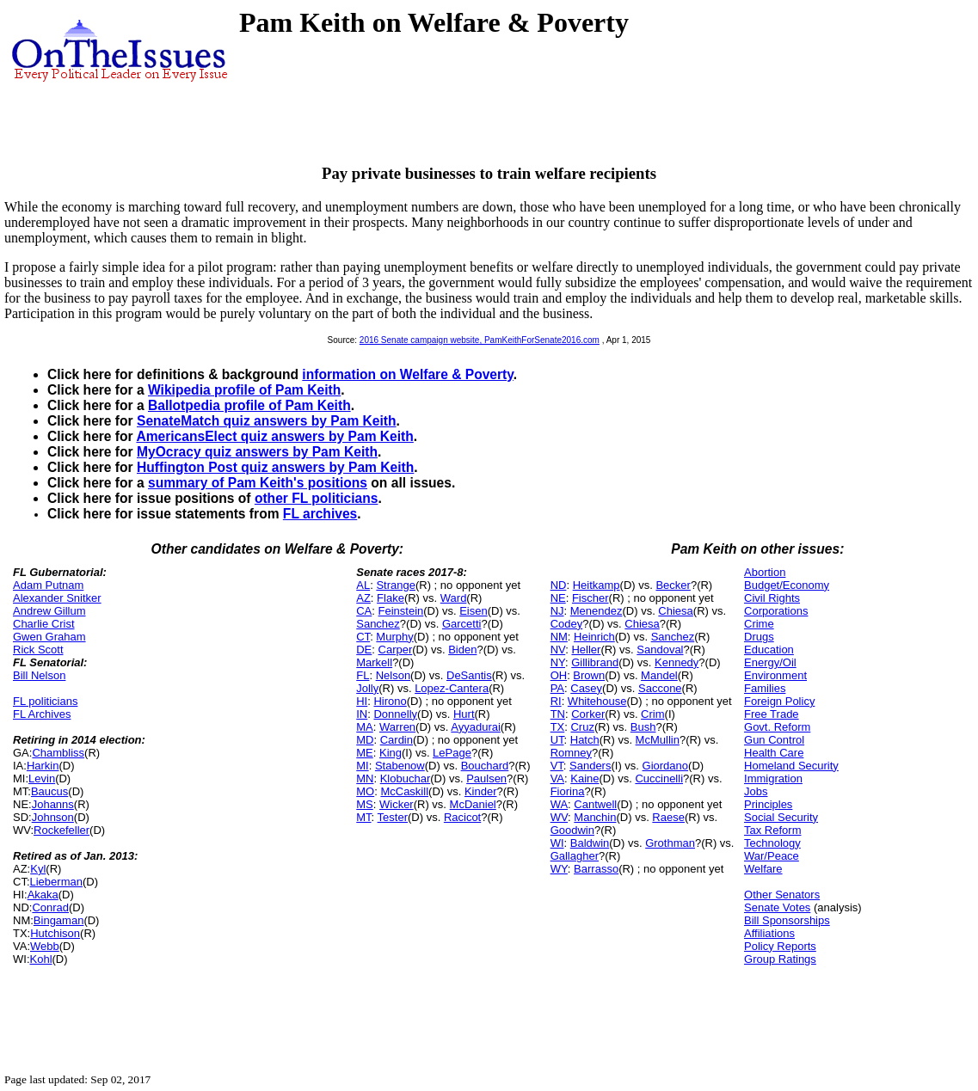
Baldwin (590, 843)
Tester (393, 817)
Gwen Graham (49, 636)
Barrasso (596, 868)
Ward (453, 597)
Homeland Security (791, 765)
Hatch (585, 739)
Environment (775, 675)
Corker (588, 714)
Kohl (41, 959)
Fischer (590, 597)
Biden (462, 649)
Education (769, 649)
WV (559, 817)
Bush (643, 726)
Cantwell (595, 804)
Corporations (776, 610)
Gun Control (774, 739)
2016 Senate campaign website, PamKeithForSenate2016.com (480, 340)
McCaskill (404, 791)
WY (559, 868)
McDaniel (473, 804)
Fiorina (568, 791)
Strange (395, 585)
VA (557, 778)
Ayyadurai (476, 726)
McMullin (658, 739)
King (390, 752)
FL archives (320, 513)
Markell (374, 662)
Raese (668, 817)
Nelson (393, 675)
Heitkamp (596, 585)
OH (559, 675)
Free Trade (771, 714)
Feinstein (401, 610)
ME (364, 752)
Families (764, 688)
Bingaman (59, 920)
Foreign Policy (779, 701)
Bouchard (485, 765)
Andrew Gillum (49, 610)
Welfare (763, 868)
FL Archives (42, 714)
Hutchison (55, 933)
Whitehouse (597, 701)
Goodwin (572, 830)
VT (557, 765)
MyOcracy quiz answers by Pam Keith (257, 451)
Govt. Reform (777, 726)
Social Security (781, 817)
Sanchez (378, 623)
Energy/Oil (770, 662)
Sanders (590, 765)
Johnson (53, 817)
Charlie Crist (44, 623)
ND (559, 585)
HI (361, 701)
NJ (557, 610)
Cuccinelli (659, 778)
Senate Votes (777, 907)
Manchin (595, 817)
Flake (390, 597)
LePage (452, 752)
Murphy (394, 636)
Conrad (50, 907)
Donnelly (395, 714)
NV (558, 649)
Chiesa (675, 610)
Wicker (396, 804)
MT (363, 817)
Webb (44, 946)
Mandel (659, 675)
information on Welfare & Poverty (408, 374)
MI (362, 765)
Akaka (43, 894)
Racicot (462, 817)
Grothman (670, 843)
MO (365, 791)
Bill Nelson (39, 675)
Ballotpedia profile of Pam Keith (249, 405)
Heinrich (594, 636)
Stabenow (400, 765)
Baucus (49, 791)
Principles (768, 804)
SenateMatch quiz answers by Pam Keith (267, 421)
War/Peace (771, 855)
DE (364, 649)
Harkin (43, 765)
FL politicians (45, 701)
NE (558, 597)
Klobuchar (405, 778)
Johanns (53, 804)
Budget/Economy (786, 585)
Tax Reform (772, 830)
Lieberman (56, 881)
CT (363, 636)
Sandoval (660, 649)
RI (556, 701)
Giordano (665, 765)
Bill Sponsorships (787, 920)
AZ (363, 597)
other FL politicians (316, 498)
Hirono (389, 701)
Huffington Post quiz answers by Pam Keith (275, 467)
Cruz (582, 726)
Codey (567, 623)
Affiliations (769, 933)
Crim (652, 714)
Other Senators (782, 894)
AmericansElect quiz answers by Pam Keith (274, 436)
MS (364, 804)
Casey (586, 688)
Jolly (367, 688)
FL (362, 675)
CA (364, 610)
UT (557, 739)
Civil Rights (772, 597)
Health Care (773, 752)
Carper (395, 649)
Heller (585, 649)
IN (361, 714)
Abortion (764, 572)
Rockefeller (61, 830)
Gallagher (575, 855)
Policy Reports (780, 946)
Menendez (596, 610)
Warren (397, 726)
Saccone (660, 688)
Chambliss (58, 752)
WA (559, 804)
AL (363, 585)
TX (558, 726)
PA (557, 688)
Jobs (755, 791)
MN (364, 778)
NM (559, 636)
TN (558, 714)
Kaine (584, 778)
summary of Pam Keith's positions (257, 482)
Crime (759, 623)
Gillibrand (594, 662)
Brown (589, 675)
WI (557, 843)
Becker (672, 585)
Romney (571, 752)
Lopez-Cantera (452, 688)
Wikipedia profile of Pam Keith (244, 390)
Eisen (473, 610)
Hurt (464, 714)
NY (558, 662)
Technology (772, 843)
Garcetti (462, 623)
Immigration (773, 778)
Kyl (38, 868)
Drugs (759, 636)
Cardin (396, 739)
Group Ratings (780, 959)
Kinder (480, 791)
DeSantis (469, 675)
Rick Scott (38, 649)
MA (364, 726)
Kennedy (676, 662)
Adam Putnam (48, 585)
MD (364, 739)
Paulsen (486, 778)
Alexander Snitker (57, 597)
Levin (41, 778)
